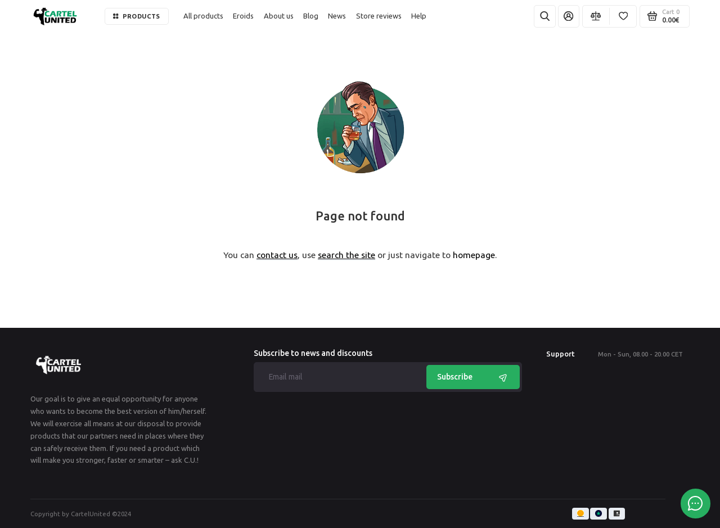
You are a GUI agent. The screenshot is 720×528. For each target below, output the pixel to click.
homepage (474, 255)
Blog (310, 16)
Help (418, 16)
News (337, 16)
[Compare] (596, 16)
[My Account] (568, 16)
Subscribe (473, 377)
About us (279, 16)
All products (203, 16)
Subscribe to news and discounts (313, 354)
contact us (277, 255)
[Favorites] (623, 16)
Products (136, 16)
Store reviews (379, 16)
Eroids (243, 16)
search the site (346, 255)
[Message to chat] (695, 503)
